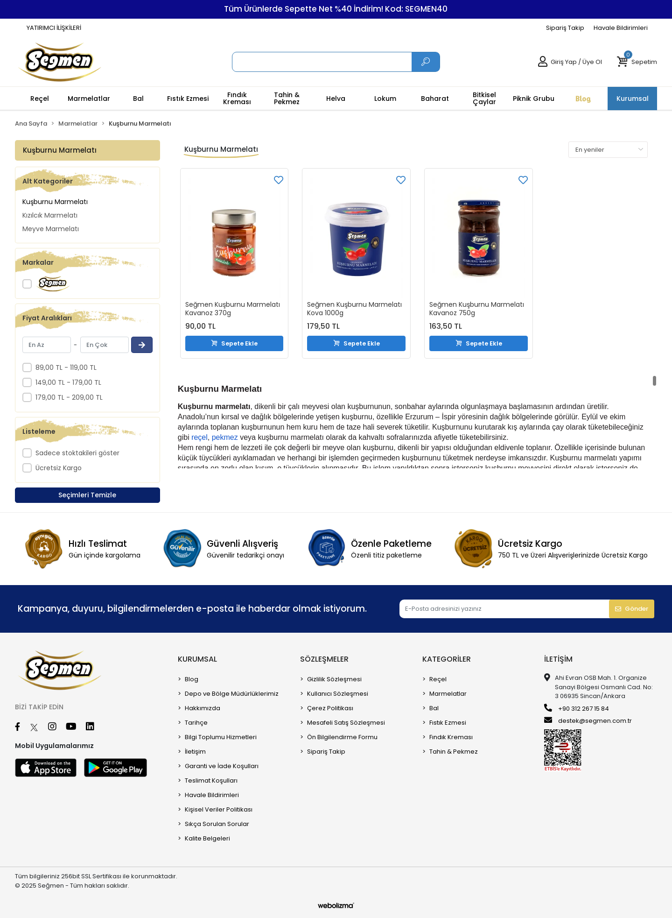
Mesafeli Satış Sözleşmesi (346, 722)
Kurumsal (197, 659)
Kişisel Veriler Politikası (218, 809)
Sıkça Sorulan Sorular (217, 823)
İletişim (195, 751)
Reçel (438, 679)
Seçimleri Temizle (87, 495)
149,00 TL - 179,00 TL (68, 382)
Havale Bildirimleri (621, 27)
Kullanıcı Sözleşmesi (337, 693)
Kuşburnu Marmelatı (55, 201)
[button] (636, 62)
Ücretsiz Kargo (58, 468)
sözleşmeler (324, 659)
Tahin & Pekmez (453, 751)
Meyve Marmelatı (50, 228)
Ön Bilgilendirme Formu (342, 737)
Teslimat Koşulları (211, 780)
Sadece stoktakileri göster (77, 453)
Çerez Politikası (330, 708)
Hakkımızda (202, 708)
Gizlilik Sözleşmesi (334, 679)
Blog (191, 679)
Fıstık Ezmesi (447, 722)
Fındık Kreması (451, 737)
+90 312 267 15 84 (576, 708)
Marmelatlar (448, 693)
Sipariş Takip (565, 27)
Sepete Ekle (234, 343)
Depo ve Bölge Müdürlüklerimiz (232, 693)
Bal (434, 708)
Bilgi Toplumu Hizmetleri (221, 737)
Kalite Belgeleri (207, 838)
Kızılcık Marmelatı (49, 215)
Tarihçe (196, 722)
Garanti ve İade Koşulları (222, 766)
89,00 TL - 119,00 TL (66, 367)
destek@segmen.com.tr (588, 720)
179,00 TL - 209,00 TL (69, 397)
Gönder (631, 608)
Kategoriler (446, 659)
